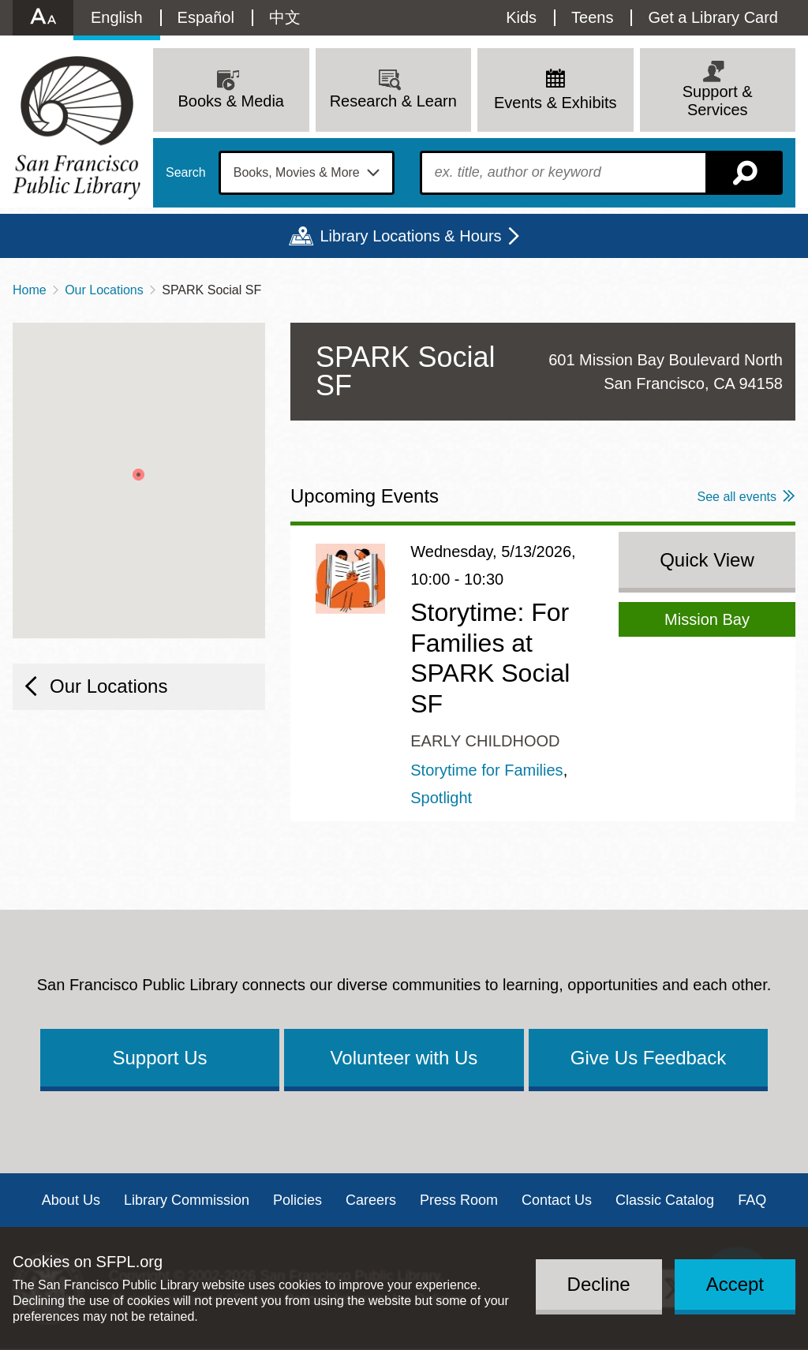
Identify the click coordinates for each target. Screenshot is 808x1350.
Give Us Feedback (648, 1057)
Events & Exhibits (555, 102)
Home (30, 290)
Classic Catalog (664, 1200)
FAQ (752, 1200)
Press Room (459, 1200)
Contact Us (557, 1200)
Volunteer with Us (404, 1057)
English (117, 17)
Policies (297, 1200)
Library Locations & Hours (410, 236)
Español (206, 17)
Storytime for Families (486, 770)
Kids (521, 17)
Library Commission (186, 1200)
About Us (71, 1200)
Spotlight (441, 797)
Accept (735, 1284)
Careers (371, 1200)
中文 (285, 17)
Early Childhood (484, 741)
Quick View (707, 559)
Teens (592, 17)
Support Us (159, 1057)
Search (186, 172)
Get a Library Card (713, 17)
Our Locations (104, 290)
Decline (598, 1284)
